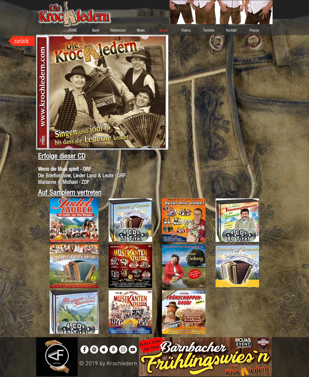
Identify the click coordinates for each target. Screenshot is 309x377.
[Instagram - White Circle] (123, 349)
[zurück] (21, 41)
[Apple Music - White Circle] (104, 349)
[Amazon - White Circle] (113, 349)
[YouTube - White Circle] (133, 349)
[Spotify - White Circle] (94, 349)
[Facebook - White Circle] (84, 349)
